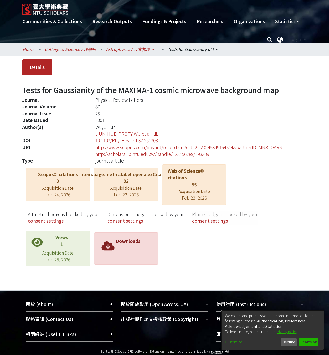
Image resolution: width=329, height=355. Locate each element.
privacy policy (286, 331)
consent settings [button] (46, 221)
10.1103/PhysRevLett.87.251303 (126, 140)
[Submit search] (269, 39)
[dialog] (272, 330)
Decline (288, 341)
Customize (233, 341)
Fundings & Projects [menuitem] (164, 21)
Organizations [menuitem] (249, 21)
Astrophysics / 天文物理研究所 (131, 49)
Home (28, 49)
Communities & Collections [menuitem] (52, 21)
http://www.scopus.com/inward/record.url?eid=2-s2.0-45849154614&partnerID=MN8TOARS (188, 147)
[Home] (137, 7)
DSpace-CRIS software (131, 351)
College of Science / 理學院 (70, 49)
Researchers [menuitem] (210, 21)
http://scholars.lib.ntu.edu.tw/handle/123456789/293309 (152, 154)
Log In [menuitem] (296, 39)
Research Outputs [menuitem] (112, 21)
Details (37, 67)
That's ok (308, 341)
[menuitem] (287, 21)
